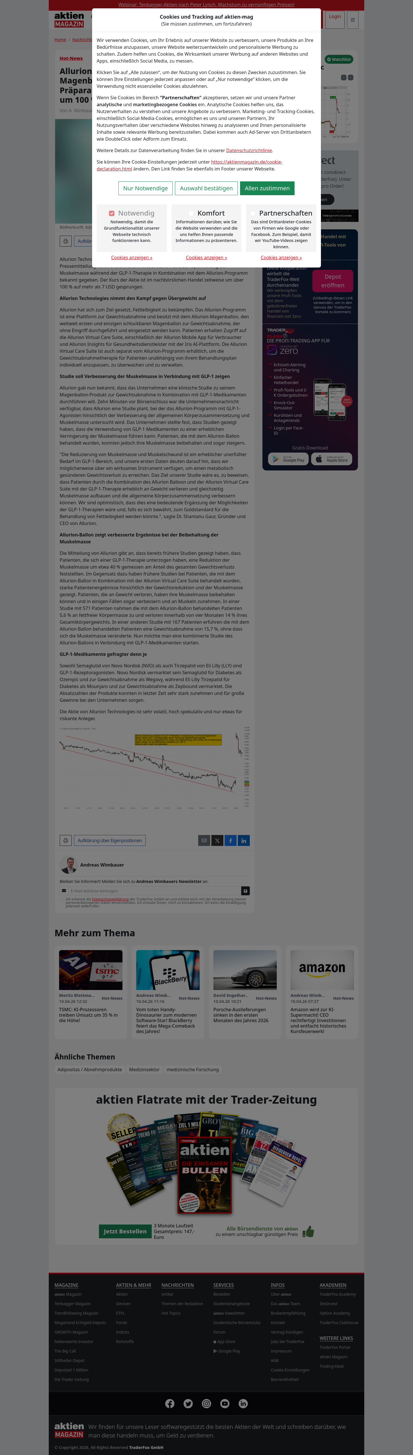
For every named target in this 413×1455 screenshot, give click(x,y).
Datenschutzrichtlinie (249, 150)
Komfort (211, 213)
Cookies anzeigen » (132, 257)
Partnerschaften (286, 213)
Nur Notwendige (145, 188)
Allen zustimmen (267, 188)
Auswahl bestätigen (206, 188)
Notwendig (136, 213)
